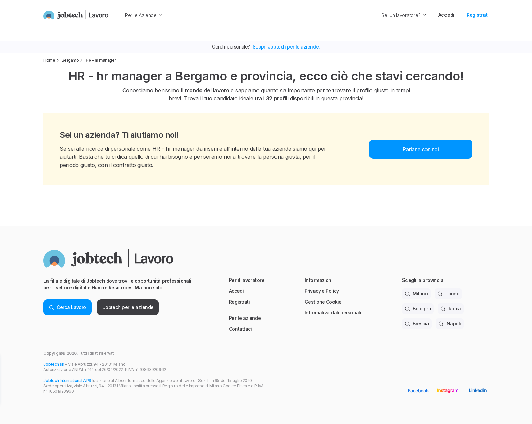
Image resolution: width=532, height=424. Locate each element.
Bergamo (70, 60)
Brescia (417, 323)
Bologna (418, 308)
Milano (416, 293)
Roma (450, 308)
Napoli (449, 323)
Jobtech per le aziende (128, 307)
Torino (448, 293)
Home (49, 60)
